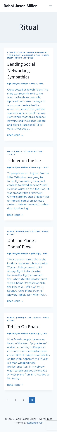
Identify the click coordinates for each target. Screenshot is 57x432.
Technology (21, 58)
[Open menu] (50, 6)
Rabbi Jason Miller (19, 83)
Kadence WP (35, 422)
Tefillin (37, 318)
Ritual (37, 55)
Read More (15, 135)
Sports (11, 154)
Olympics (29, 152)
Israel (10, 152)
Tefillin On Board (23, 326)
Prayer (28, 231)
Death (10, 52)
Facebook (20, 52)
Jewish (19, 152)
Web (31, 58)
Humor (10, 231)
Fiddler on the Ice (24, 160)
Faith (30, 52)
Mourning (27, 55)
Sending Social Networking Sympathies (21, 71)
